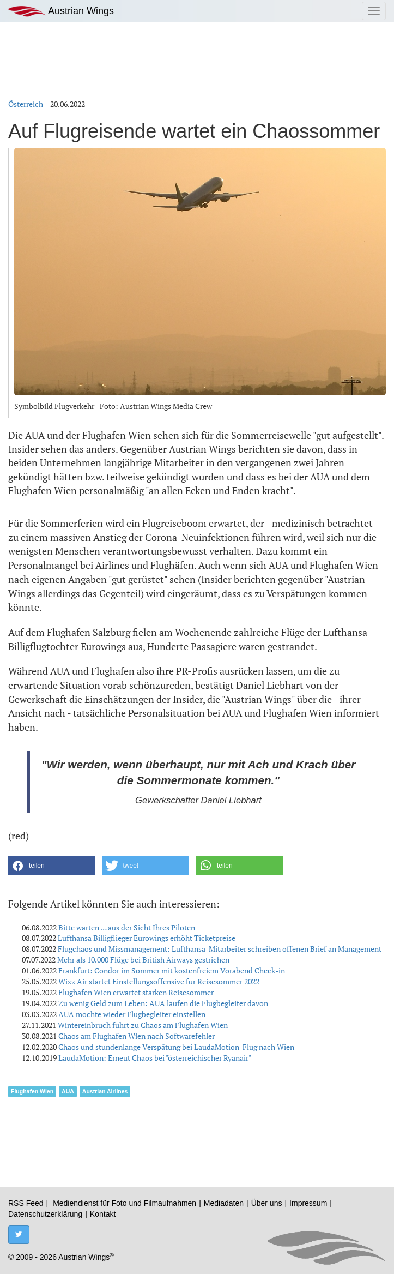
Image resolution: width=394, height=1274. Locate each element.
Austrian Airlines (105, 1091)
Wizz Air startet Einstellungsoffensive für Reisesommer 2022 (158, 981)
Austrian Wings (61, 11)
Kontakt (103, 1214)
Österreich (25, 104)
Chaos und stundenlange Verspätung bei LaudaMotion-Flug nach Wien (176, 1047)
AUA (68, 1091)
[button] (51, 865)
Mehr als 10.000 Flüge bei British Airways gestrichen (143, 959)
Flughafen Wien (32, 1091)
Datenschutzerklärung (45, 1214)
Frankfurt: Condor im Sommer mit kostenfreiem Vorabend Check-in (171, 970)
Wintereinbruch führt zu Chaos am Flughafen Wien (143, 1025)
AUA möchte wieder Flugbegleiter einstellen (131, 1014)
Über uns (266, 1203)
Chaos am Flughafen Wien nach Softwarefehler (136, 1036)
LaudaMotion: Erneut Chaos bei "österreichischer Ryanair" (154, 1058)
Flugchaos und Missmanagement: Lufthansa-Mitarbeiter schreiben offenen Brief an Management (219, 949)
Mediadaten (224, 1203)
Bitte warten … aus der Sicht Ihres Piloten (126, 927)
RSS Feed (26, 1203)
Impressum (308, 1203)
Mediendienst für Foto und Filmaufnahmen (124, 1203)
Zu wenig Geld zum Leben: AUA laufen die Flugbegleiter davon (163, 1003)
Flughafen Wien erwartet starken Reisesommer (136, 992)
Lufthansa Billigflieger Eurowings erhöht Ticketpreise (146, 938)
